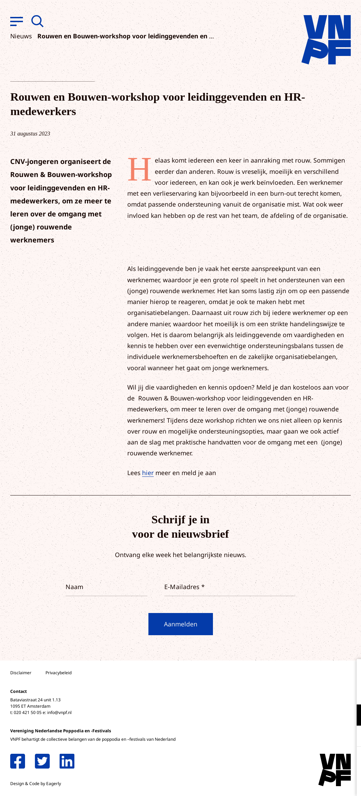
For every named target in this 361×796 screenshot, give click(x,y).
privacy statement (326, 692)
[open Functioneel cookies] (349, 716)
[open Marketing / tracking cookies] (349, 737)
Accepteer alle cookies (301, 762)
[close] (350, 672)
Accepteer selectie (301, 783)
